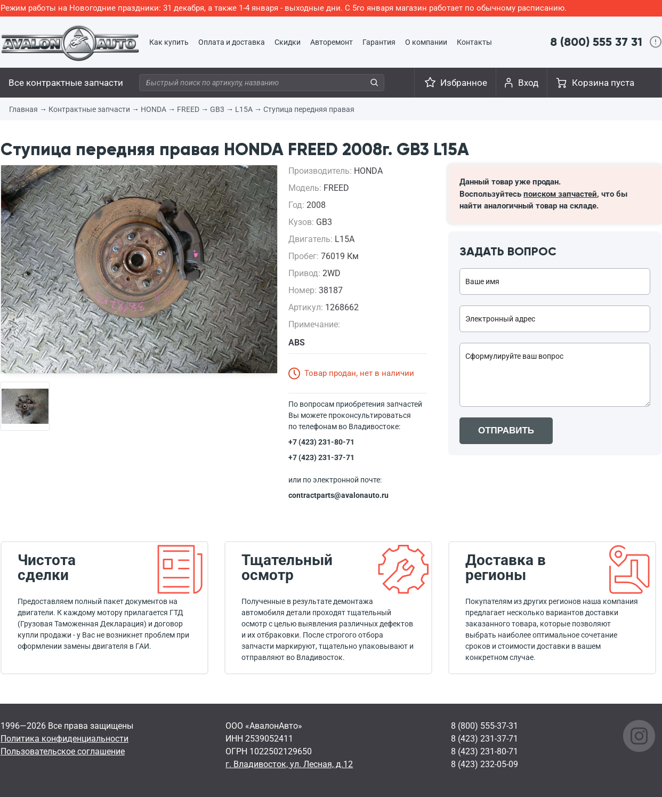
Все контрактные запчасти (66, 82)
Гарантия (378, 42)
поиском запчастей (560, 194)
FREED (188, 109)
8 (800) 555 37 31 (596, 42)
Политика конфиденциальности (64, 739)
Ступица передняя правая (308, 109)
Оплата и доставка (231, 42)
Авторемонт (331, 42)
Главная (23, 109)
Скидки (288, 42)
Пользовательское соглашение (63, 751)
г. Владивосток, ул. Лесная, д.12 (289, 764)
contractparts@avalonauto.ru (338, 495)
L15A (244, 109)
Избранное (463, 82)
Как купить (169, 42)
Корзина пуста (603, 82)
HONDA (153, 109)
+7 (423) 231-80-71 (321, 442)
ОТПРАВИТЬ (506, 430)
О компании (426, 42)
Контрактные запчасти (89, 109)
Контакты (474, 42)
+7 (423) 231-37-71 (321, 457)
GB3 (217, 109)
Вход (528, 82)
